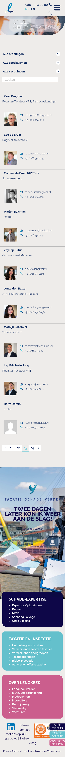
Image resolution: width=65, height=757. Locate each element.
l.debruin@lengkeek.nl (37, 153)
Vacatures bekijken (57, 743)
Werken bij (19, 708)
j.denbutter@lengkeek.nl (38, 307)
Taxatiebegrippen (23, 656)
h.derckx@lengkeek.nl (37, 422)
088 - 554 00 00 (38, 5)
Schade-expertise (28, 599)
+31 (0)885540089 (35, 427)
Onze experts (57, 727)
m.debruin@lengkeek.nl (38, 192)
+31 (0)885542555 (34, 350)
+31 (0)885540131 (34, 196)
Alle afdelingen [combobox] (13, 54)
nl (27, 9)
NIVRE (16, 613)
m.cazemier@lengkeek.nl (39, 345)
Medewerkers (21, 696)
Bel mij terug (20, 704)
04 (32, 448)
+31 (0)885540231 (34, 235)
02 (18, 448)
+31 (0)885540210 (34, 119)
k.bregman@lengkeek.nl (38, 115)
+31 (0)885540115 (34, 158)
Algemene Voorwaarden (48, 751)
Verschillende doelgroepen (30, 653)
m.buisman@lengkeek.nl (38, 230)
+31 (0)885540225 (34, 389)
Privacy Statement (12, 751)
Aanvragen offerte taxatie (29, 664)
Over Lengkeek (24, 683)
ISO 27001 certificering (27, 692)
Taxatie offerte (57, 735)
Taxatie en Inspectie (30, 639)
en (33, 9)
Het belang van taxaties (27, 645)
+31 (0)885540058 (35, 312)
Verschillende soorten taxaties (32, 649)
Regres (17, 609)
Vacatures (18, 712)
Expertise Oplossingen (27, 605)
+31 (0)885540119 (34, 273)
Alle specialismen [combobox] (15, 62)
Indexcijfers (19, 700)
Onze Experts (21, 620)
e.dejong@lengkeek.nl (37, 384)
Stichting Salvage (23, 617)
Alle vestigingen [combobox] (14, 71)
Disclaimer (29, 751)
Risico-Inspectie (22, 660)
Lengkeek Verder (32, 528)
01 (11, 448)
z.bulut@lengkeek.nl (36, 269)
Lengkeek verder (23, 689)
